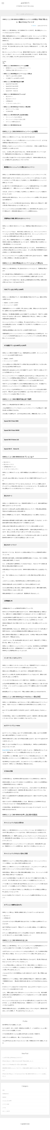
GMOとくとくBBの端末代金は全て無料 (14, 81)
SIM (3, 1090)
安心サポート (9, 96)
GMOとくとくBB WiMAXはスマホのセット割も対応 (17, 106)
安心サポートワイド (11, 98)
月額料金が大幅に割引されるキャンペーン (17, 70)
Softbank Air (5, 1093)
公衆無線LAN (9, 101)
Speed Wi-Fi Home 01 (12, 90)
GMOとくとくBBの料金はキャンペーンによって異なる (18, 73)
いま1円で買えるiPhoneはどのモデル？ (12, 1057)
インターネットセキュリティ (13, 103)
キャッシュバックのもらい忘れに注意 (15, 119)
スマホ (4, 1107)
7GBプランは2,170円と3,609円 (14, 76)
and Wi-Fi (25, 3)
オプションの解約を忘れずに (13, 121)
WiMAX (34, 25)
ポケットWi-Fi (6, 1111)
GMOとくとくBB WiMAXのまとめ (12, 125)
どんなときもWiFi (7, 1100)
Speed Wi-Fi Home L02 (12, 88)
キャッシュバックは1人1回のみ (14, 117)
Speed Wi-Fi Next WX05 (12, 86)
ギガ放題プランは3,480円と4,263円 (15, 78)
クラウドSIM (5, 1104)
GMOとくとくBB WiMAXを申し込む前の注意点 (16, 114)
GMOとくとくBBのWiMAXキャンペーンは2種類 (16, 65)
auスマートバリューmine (12, 109)
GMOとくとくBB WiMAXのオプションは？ (15, 94)
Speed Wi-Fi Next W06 (11, 84)
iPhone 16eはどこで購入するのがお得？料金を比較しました (17, 1061)
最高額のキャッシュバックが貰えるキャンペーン (18, 68)
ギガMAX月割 (9, 111)
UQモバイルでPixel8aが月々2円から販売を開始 (14, 1064)
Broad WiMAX (6, 750)
